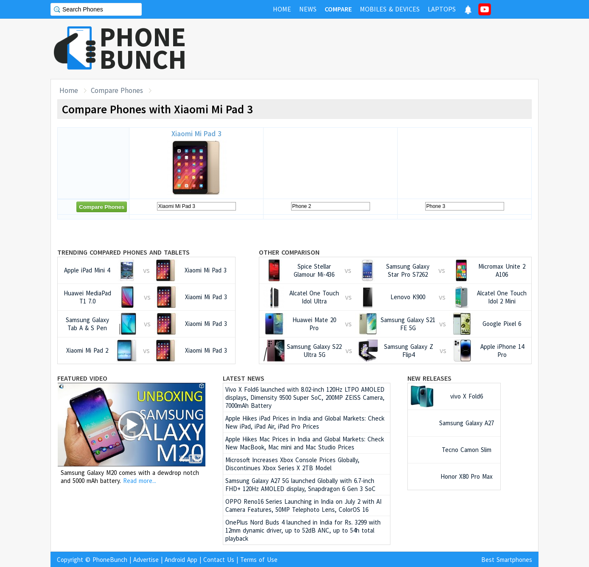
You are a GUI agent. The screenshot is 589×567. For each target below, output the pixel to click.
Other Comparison (289, 252)
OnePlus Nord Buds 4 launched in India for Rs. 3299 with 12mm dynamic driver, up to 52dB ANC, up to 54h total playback (303, 530)
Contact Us (218, 560)
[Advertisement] (384, 49)
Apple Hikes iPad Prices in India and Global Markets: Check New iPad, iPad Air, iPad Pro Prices (304, 422)
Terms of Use (259, 560)
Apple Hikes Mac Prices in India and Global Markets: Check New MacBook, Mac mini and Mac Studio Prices (304, 443)
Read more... (139, 481)
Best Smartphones (506, 560)
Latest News (243, 378)
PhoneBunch (110, 560)
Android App (181, 560)
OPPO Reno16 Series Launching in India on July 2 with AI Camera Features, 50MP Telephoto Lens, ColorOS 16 (303, 505)
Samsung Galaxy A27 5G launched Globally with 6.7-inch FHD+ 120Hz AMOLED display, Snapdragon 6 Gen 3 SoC (300, 485)
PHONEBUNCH (143, 47)
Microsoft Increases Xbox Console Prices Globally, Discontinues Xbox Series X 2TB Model (292, 464)
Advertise (146, 560)
